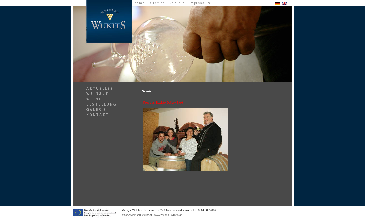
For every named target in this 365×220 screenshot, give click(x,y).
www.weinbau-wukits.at (168, 214)
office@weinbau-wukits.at (137, 214)
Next (180, 102)
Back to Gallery (166, 102)
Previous (149, 102)
